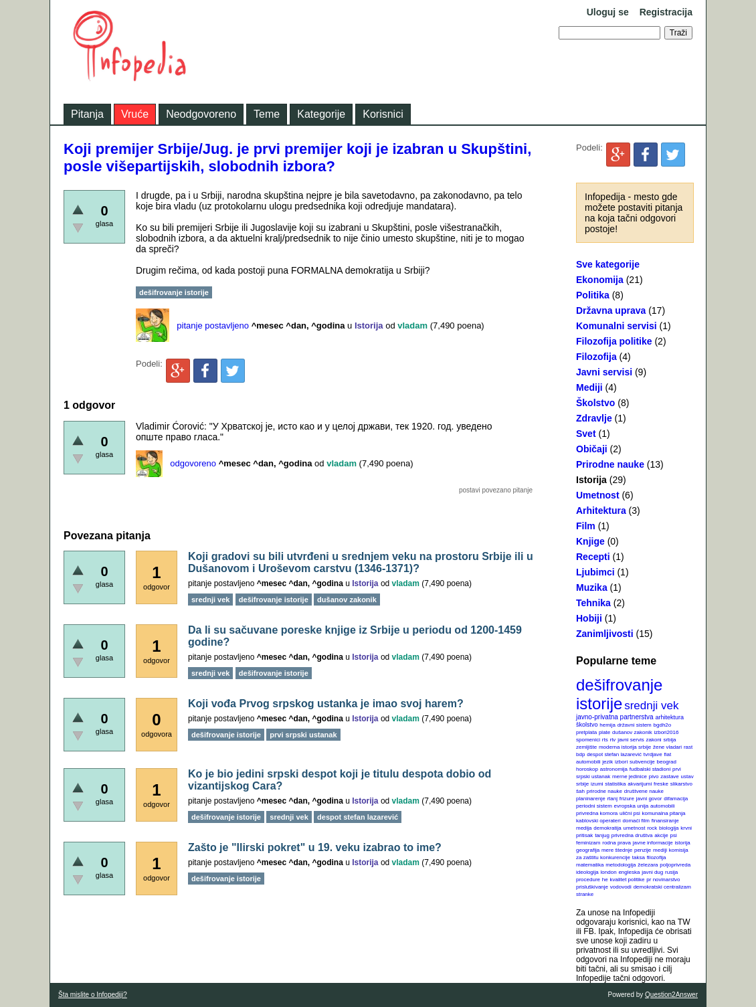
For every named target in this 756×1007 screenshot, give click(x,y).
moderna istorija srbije (625, 747)
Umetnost (598, 495)
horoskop (587, 769)
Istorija (591, 479)
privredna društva (632, 835)
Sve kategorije (608, 264)
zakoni (654, 740)
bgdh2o (663, 725)
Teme (267, 114)
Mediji (589, 387)
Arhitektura (601, 510)
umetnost (635, 828)
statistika (615, 784)
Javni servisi (604, 372)
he (605, 880)
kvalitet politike (627, 880)
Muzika (591, 587)
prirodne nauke (604, 791)
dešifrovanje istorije (619, 694)
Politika (592, 295)
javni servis (631, 740)
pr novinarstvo (663, 880)
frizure (627, 799)
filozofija (656, 857)
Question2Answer (671, 994)
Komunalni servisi (616, 326)
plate (604, 732)
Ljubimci (595, 572)
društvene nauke (644, 791)
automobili (662, 806)
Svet (586, 433)
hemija (607, 725)
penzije (642, 850)
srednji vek (651, 705)
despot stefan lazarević (614, 754)
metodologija (620, 865)
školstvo (587, 724)
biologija (668, 828)
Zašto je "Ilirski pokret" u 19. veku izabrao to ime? (315, 847)
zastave (669, 776)
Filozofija (596, 356)
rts (605, 740)
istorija (682, 843)
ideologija (587, 872)
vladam (412, 326)
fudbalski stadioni (650, 769)
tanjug (602, 835)
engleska (629, 872)
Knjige (590, 541)
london (609, 872)
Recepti (593, 556)
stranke (584, 894)
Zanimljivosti (605, 633)
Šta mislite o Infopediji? (92, 994)
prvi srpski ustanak (303, 735)
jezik (607, 762)
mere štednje (616, 850)
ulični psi (630, 813)
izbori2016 (666, 732)
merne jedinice (629, 776)
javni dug (652, 872)
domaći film (635, 821)
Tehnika (593, 603)
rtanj (612, 799)
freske (661, 784)
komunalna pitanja (664, 813)
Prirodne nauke (610, 464)
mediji (660, 850)
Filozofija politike (614, 341)
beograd (666, 762)
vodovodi (621, 887)
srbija (669, 740)
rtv (612, 740)
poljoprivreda (675, 865)
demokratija (607, 828)
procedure (588, 880)
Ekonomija (600, 279)
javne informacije (653, 843)
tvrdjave (653, 754)
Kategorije (321, 114)
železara (648, 865)
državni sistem (635, 725)
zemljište (586, 747)
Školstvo (595, 402)
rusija (671, 872)
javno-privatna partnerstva (615, 717)
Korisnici (383, 114)
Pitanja (87, 114)
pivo (654, 776)
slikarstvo (681, 784)
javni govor (649, 799)
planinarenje (590, 799)
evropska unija (631, 806)
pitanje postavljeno (213, 326)
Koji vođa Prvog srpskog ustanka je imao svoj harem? (326, 703)
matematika (589, 865)
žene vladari (667, 747)
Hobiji (589, 618)
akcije (661, 835)
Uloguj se (608, 12)
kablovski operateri (598, 821)
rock (652, 828)
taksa (638, 857)
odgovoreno (193, 463)
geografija (587, 850)
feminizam (588, 843)
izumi (597, 784)
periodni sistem (594, 806)
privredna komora (597, 813)
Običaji (591, 449)
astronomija (614, 769)
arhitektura (669, 717)
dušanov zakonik (632, 732)
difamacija (676, 799)
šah (580, 791)
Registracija (666, 12)
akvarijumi (640, 784)
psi (673, 835)
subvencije (642, 762)
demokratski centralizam (662, 887)
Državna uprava (611, 310)
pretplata (586, 732)
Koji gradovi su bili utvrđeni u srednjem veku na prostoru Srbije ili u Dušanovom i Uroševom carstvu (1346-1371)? (360, 562)
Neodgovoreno (201, 114)
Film (585, 526)
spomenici (588, 740)
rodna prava (616, 843)
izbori (621, 762)
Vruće (135, 114)
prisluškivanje (592, 887)
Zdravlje (594, 418)
